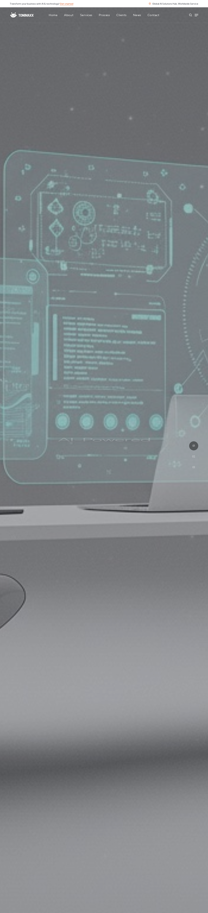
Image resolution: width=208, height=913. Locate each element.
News (137, 15)
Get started (66, 3)
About (69, 15)
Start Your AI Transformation (104, 476)
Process (104, 15)
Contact (153, 15)
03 (193, 467)
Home (53, 15)
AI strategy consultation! (112, 898)
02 (193, 456)
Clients (121, 15)
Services (86, 15)
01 (194, 445)
